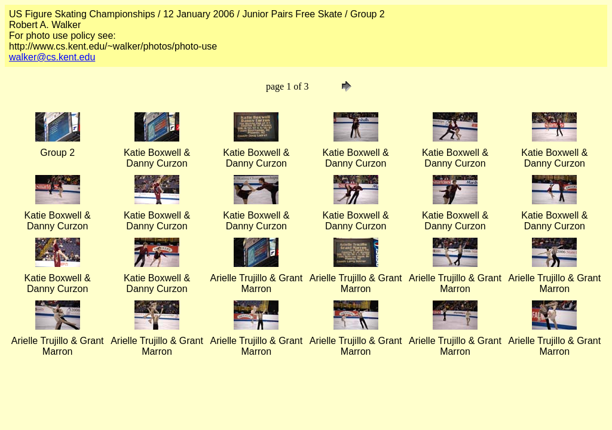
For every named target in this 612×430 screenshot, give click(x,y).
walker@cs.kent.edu (52, 57)
